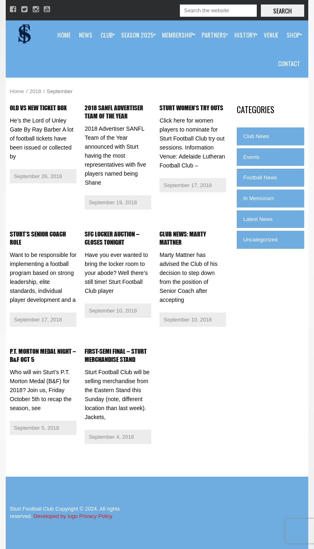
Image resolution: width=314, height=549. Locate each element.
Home (17, 91)
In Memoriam (258, 198)
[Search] (218, 10)
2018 (35, 91)
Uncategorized (260, 240)
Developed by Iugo (56, 516)
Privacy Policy (95, 516)
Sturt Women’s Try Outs (191, 108)
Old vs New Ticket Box (38, 108)
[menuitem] (64, 34)
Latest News (258, 219)
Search (282, 10)
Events (251, 157)
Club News (256, 136)
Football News (260, 177)
